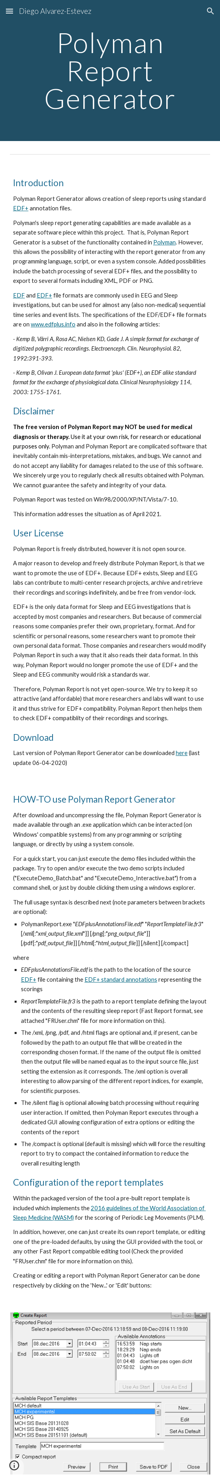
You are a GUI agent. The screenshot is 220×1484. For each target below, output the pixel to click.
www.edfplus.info (53, 324)
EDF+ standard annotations (121, 979)
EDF (19, 295)
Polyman (164, 242)
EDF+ (20, 208)
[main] (110, 70)
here (182, 753)
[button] (9, 11)
